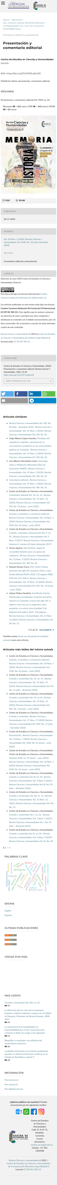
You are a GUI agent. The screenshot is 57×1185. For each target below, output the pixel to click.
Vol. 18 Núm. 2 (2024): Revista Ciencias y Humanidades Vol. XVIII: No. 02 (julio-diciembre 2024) (24, 26)
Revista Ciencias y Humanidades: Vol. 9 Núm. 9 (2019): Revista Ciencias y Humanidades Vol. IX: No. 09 (31, 837)
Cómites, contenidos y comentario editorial (29, 514)
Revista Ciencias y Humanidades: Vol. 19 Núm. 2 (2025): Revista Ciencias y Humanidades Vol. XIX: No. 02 (30, 431)
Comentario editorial (19, 480)
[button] (7, 393)
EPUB (21, 200)
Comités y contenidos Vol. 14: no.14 (26, 697)
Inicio (6, 20)
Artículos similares (15, 416)
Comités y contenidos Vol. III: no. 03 (26, 777)
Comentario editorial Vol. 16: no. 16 (26, 495)
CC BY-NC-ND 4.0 (22, 341)
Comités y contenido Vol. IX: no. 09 (25, 833)
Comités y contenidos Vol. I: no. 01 (25, 814)
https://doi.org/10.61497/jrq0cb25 (23, 73)
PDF (7, 200)
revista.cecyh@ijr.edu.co (42, 1144)
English (8, 910)
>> (9, 847)
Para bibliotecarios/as (14, 1089)
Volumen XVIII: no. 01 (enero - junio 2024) (29, 758)
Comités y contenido (19, 716)
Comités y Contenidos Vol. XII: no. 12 (26, 795)
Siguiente (45, 630)
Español (8, 915)
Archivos (17, 20)
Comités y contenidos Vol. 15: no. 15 (26, 678)
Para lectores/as (11, 1080)
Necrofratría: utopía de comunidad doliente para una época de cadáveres (27, 552)
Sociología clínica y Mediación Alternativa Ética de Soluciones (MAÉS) (28, 465)
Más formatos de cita (18, 381)
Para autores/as (11, 1084)
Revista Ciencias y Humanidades (15, 334)
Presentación (15, 735)
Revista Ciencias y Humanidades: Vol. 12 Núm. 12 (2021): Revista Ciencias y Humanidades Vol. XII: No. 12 (31, 620)
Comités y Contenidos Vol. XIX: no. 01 (22, 1002)
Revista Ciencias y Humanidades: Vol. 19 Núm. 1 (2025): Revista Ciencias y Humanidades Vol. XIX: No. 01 (30, 484)
